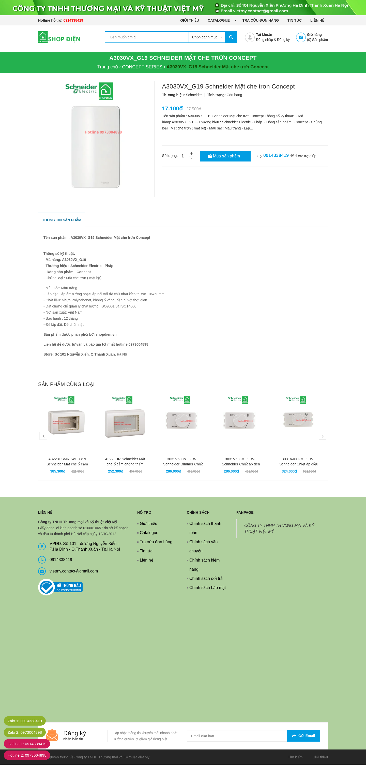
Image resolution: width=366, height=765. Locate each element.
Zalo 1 (26, 721)
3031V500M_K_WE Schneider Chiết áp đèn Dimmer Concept (241, 464)
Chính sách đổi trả (206, 579)
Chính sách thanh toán (205, 528)
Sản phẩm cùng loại (66, 384)
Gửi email (303, 736)
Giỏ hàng (314, 35)
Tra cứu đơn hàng (260, 20)
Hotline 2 (28, 755)
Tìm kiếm (295, 757)
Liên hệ (317, 20)
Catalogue (219, 20)
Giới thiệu (189, 20)
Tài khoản (264, 35)
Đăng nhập (264, 40)
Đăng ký (283, 40)
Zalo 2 (26, 732)
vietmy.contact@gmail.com (74, 571)
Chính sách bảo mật (207, 588)
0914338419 (73, 20)
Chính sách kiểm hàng (204, 565)
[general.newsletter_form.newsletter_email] (253, 736)
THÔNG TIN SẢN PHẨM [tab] (61, 220)
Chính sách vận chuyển (203, 546)
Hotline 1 (28, 744)
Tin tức (294, 20)
